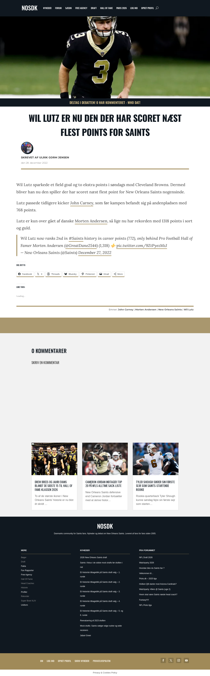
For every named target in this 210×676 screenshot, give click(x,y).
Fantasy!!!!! (144, 600)
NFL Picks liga (145, 605)
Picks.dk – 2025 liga (148, 578)
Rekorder (25, 596)
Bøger (23, 557)
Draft (94, 8)
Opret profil (147, 8)
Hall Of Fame (106, 8)
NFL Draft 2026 (146, 557)
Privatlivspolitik (102, 661)
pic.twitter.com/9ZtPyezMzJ (141, 245)
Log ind (134, 8)
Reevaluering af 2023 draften (92, 620)
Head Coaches (27, 583)
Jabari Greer (85, 635)
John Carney (81, 202)
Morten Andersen (91, 220)
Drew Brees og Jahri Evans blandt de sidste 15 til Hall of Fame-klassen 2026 (53, 486)
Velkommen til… (146, 573)
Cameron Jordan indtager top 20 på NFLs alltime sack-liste (103, 484)
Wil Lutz (189, 309)
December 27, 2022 (94, 252)
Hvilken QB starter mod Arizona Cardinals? (158, 584)
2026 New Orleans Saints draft (93, 557)
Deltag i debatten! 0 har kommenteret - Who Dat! (105, 102)
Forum (58, 8)
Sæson (68, 8)
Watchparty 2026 (146, 563)
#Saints (76, 238)
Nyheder (47, 8)
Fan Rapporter (27, 570)
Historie (24, 587)
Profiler (24, 592)
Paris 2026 (121, 8)
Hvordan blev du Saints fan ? (151, 568)
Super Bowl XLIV (28, 601)
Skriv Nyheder (82, 661)
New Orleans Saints (170, 309)
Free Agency (81, 8)
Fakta (23, 566)
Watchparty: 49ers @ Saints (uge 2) (154, 589)
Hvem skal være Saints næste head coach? (158, 594)
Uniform (24, 605)
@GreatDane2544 (81, 245)
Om (41, 661)
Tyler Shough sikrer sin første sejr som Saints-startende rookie (155, 486)
